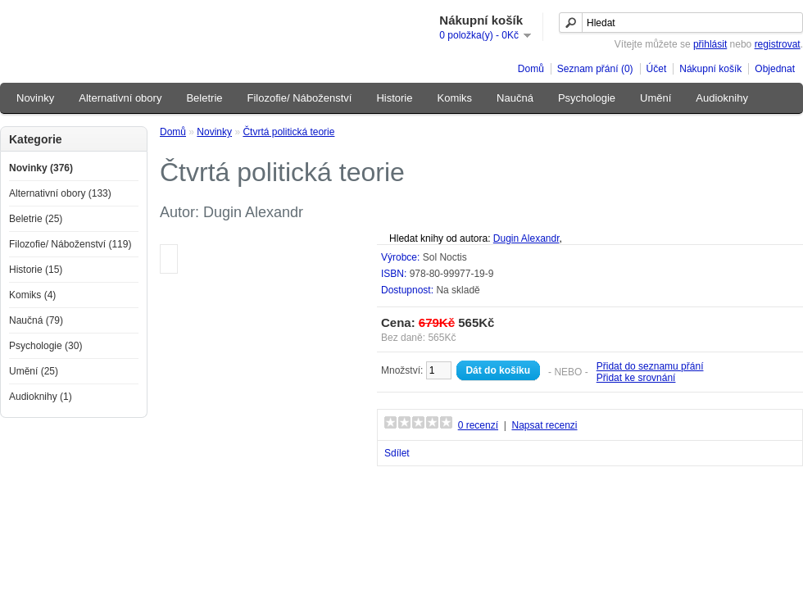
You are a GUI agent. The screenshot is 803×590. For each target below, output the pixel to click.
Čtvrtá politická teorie (288, 132)
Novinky (35, 98)
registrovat (778, 44)
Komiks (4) (32, 295)
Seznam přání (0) (595, 69)
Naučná (515, 98)
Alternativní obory (120, 98)
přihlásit (710, 44)
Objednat (775, 69)
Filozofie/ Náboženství (299, 98)
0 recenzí (478, 425)
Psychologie (586, 98)
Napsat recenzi (544, 425)
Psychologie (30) (45, 346)
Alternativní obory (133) (60, 193)
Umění (655, 98)
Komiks (454, 98)
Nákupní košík (710, 69)
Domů (531, 69)
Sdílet (397, 453)
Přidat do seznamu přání (650, 366)
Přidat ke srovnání (636, 378)
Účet (656, 69)
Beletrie (204, 98)
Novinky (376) (41, 168)
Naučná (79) (36, 320)
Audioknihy (722, 98)
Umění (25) (33, 371)
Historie (394, 98)
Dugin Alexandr (526, 238)
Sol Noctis (445, 257)
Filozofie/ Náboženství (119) (70, 244)
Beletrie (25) (35, 219)
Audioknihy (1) (40, 396)
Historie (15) (35, 269)
